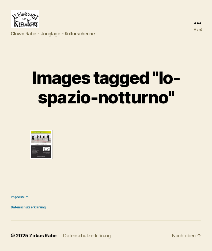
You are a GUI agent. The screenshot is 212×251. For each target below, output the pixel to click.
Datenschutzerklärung (28, 207)
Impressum (19, 197)
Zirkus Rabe (42, 236)
